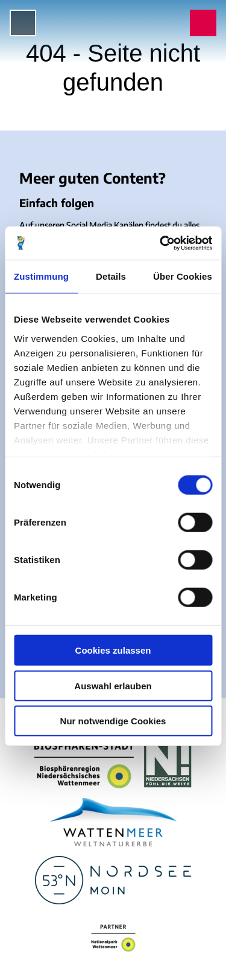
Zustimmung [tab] (41, 276)
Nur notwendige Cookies (113, 721)
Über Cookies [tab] (182, 276)
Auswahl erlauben (112, 685)
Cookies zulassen (113, 650)
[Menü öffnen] (23, 23)
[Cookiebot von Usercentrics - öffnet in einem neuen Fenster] (161, 243)
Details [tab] (111, 276)
